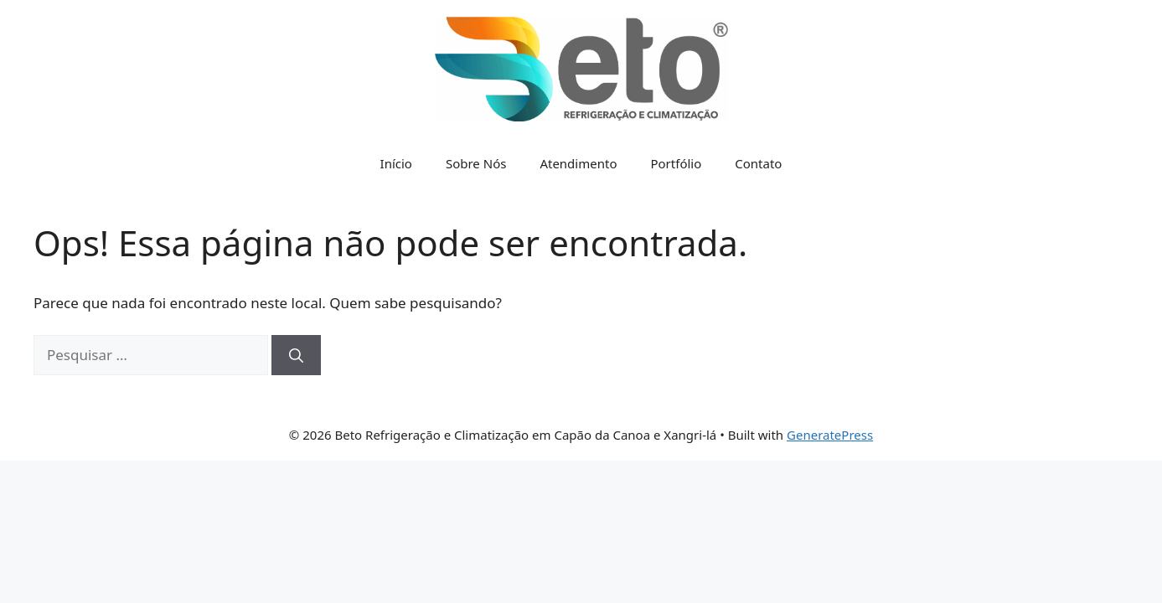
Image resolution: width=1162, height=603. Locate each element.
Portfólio (675, 163)
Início (396, 163)
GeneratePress (830, 434)
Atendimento (578, 163)
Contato (758, 163)
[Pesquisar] (296, 355)
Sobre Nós (476, 163)
